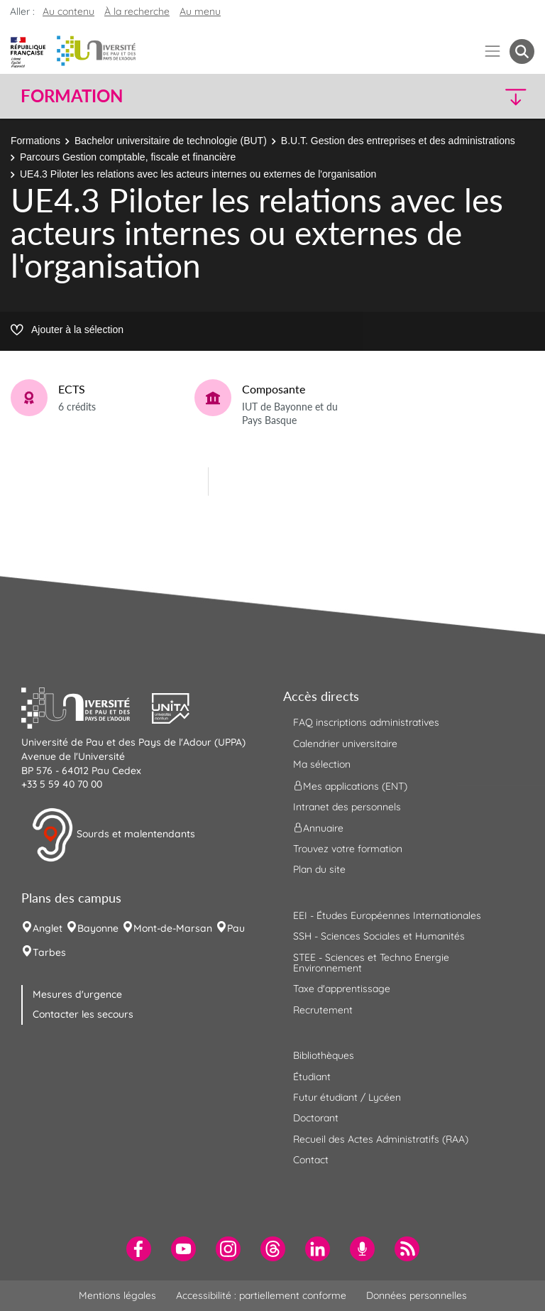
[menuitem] (138, 1248)
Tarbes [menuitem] (49, 952)
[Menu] (493, 51)
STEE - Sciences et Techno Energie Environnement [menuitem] (371, 962)
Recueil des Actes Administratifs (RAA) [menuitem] (380, 1139)
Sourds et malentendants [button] (113, 835)
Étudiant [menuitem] (312, 1076)
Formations (35, 140)
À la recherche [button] (137, 11)
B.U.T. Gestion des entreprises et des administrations (398, 140)
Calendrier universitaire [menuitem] (345, 743)
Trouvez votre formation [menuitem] (347, 848)
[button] (472, 96)
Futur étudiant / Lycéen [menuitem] (347, 1097)
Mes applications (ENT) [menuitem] (350, 785)
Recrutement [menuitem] (323, 1009)
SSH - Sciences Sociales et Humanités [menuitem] (379, 936)
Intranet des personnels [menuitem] (347, 806)
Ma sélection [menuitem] (322, 764)
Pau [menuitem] (236, 928)
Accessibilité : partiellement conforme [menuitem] (261, 1295)
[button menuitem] (522, 51)
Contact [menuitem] (311, 1159)
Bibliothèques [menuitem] (323, 1055)
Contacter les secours (83, 1014)
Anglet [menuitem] (47, 928)
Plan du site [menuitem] (319, 869)
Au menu (200, 11)
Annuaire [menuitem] (318, 828)
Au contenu (68, 11)
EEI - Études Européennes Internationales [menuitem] (387, 915)
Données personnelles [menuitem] (416, 1295)
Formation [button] (72, 96)
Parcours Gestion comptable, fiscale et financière (128, 157)
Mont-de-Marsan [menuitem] (172, 928)
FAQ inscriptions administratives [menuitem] (366, 722)
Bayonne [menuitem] (98, 928)
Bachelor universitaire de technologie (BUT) (171, 140)
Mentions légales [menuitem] (117, 1295)
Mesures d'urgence (77, 994)
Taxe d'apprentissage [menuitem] (341, 988)
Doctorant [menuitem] (315, 1117)
